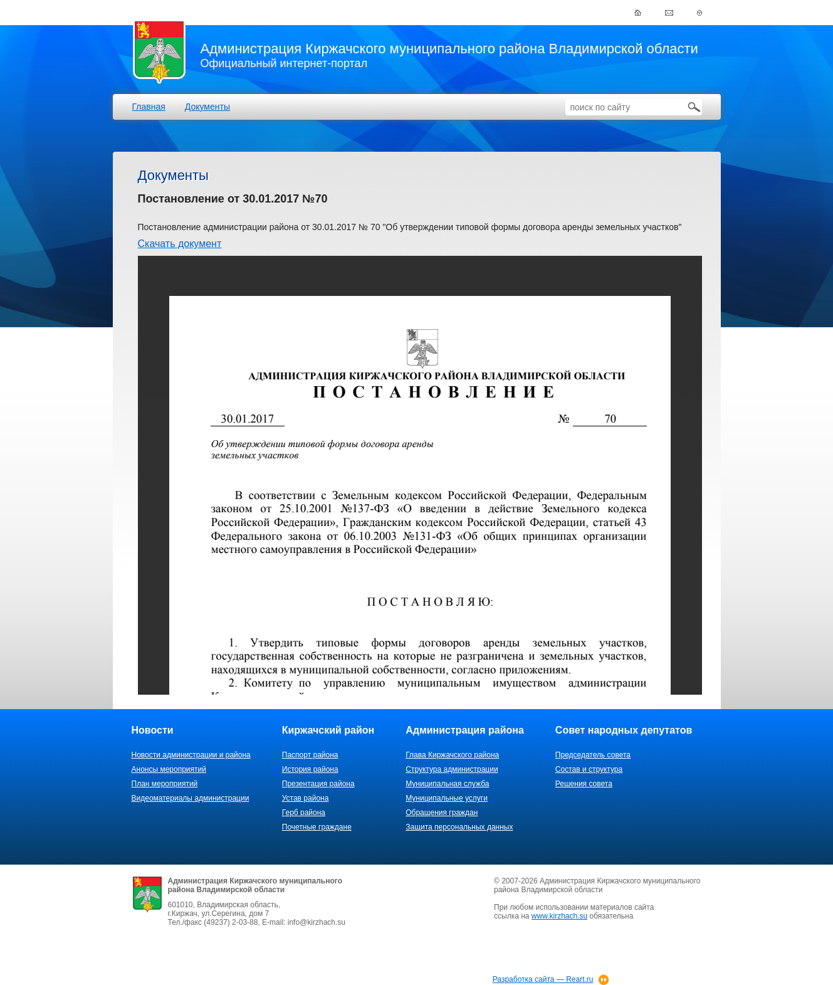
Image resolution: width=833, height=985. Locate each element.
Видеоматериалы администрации (190, 798)
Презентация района (318, 783)
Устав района (305, 798)
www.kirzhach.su (559, 916)
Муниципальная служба (447, 783)
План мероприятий (165, 783)
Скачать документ (180, 243)
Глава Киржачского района (452, 755)
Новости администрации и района (191, 755)
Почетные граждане (317, 827)
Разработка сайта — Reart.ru (543, 979)
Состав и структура (588, 769)
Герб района (303, 812)
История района (310, 769)
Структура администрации (452, 769)
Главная (148, 107)
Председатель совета (593, 755)
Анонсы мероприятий (169, 769)
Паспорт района (310, 755)
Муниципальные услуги (447, 798)
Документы (207, 107)
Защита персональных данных (459, 827)
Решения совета (583, 783)
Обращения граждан (442, 812)
